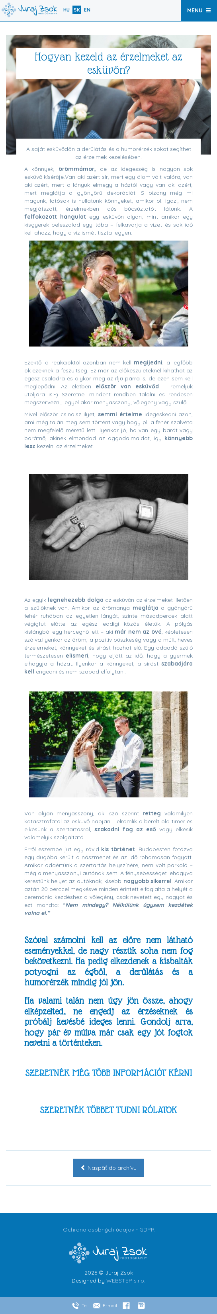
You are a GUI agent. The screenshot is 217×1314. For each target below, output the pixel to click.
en (87, 10)
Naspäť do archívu (108, 1167)
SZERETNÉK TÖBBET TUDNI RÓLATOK (108, 1110)
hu (66, 10)
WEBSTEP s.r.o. (125, 1280)
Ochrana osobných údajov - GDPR (108, 1229)
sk (77, 10)
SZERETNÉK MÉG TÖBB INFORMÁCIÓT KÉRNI (108, 1073)
